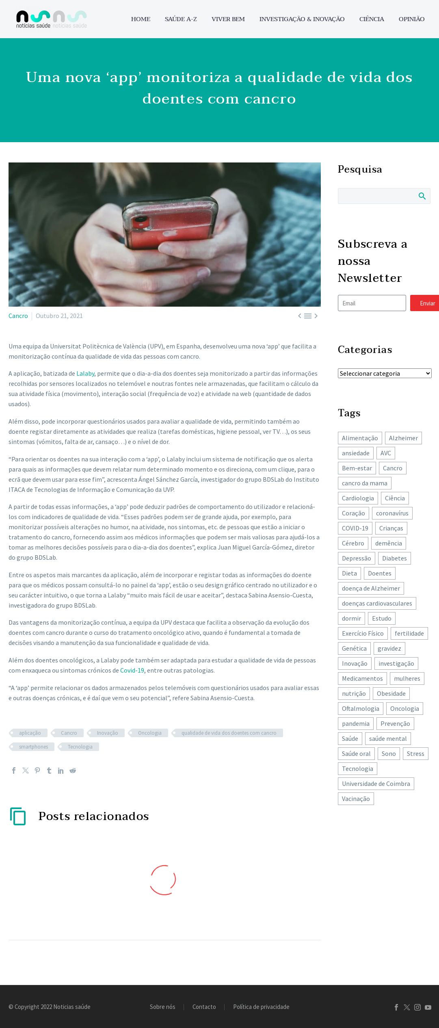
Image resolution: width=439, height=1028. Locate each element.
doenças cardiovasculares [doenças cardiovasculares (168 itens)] (377, 603)
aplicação (30, 732)
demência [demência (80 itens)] (388, 543)
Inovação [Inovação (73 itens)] (355, 663)
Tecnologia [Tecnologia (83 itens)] (357, 768)
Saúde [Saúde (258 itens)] (350, 738)
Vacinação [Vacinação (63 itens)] (356, 798)
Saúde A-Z (181, 19)
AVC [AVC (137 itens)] (386, 453)
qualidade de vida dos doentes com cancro (229, 732)
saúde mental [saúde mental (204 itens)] (388, 738)
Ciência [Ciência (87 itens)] (395, 498)
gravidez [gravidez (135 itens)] (389, 648)
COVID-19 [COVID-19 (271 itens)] (355, 528)
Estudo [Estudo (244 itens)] (381, 618)
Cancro (18, 316)
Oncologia (150, 732)
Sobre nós (162, 1007)
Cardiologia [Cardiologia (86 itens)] (358, 498)
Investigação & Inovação (302, 19)
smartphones (33, 746)
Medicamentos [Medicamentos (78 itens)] (362, 678)
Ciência (371, 19)
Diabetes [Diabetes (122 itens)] (394, 558)
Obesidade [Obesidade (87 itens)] (391, 693)
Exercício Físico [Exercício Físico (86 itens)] (363, 633)
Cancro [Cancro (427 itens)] (392, 468)
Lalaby (85, 373)
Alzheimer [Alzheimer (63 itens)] (403, 438)
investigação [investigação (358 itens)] (396, 663)
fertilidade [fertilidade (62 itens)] (409, 633)
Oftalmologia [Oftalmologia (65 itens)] (360, 708)
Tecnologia (80, 746)
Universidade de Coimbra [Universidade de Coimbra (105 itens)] (376, 783)
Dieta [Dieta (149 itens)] (349, 573)
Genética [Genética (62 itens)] (354, 648)
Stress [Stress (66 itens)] (415, 753)
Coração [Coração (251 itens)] (353, 513)
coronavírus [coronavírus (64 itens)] (392, 513)
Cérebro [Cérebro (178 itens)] (353, 543)
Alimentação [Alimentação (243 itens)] (360, 438)
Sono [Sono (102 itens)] (389, 753)
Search (421, 195)
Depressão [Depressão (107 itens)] (356, 558)
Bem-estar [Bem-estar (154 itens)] (357, 468)
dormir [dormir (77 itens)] (351, 618)
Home (140, 19)
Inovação (107, 732)
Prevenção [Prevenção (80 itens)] (395, 723)
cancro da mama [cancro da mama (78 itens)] (364, 483)
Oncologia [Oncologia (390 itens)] (404, 708)
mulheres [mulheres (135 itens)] (407, 678)
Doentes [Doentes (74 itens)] (379, 573)
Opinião (412, 19)
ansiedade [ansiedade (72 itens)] (356, 453)
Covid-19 (132, 670)
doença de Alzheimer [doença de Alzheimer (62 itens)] (371, 588)
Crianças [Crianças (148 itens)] (391, 528)
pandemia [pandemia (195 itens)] (356, 723)
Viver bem (228, 19)
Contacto (204, 1007)
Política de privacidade (261, 1007)
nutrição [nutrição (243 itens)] (354, 693)
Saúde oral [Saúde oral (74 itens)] (356, 753)
